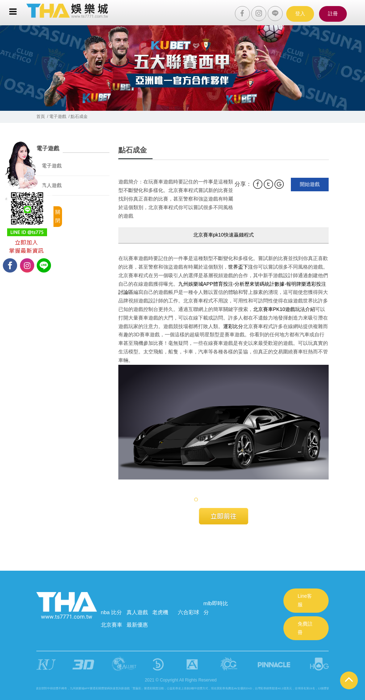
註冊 (333, 13)
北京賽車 (111, 625)
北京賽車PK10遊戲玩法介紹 (284, 309)
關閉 (57, 216)
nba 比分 (111, 612)
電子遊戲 (52, 165)
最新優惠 (137, 625)
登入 (300, 13)
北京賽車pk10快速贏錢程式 (223, 235)
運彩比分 (233, 326)
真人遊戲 (52, 185)
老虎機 (160, 612)
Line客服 (305, 600)
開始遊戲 (310, 184)
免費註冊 (305, 628)
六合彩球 (188, 612)
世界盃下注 (240, 267)
